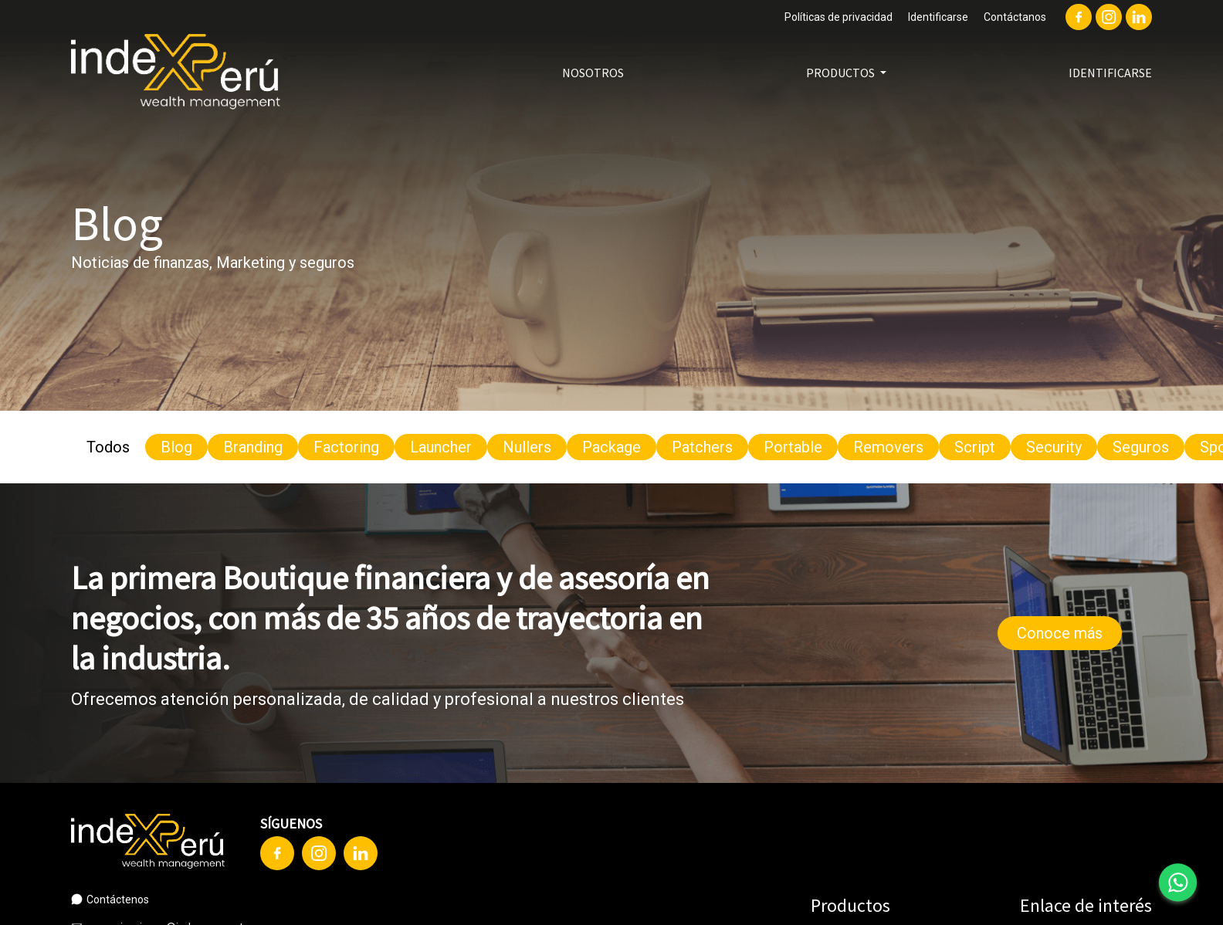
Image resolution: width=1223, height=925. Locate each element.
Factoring (346, 447)
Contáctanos (1015, 17)
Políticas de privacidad (838, 17)
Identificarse (938, 17)
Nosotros (593, 72)
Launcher (441, 447)
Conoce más (1060, 633)
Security (1054, 447)
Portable (793, 447)
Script (974, 447)
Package (611, 447)
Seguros (1141, 447)
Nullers (527, 447)
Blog (176, 447)
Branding (253, 447)
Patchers (702, 447)
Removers (888, 447)
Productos (841, 72)
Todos (108, 447)
